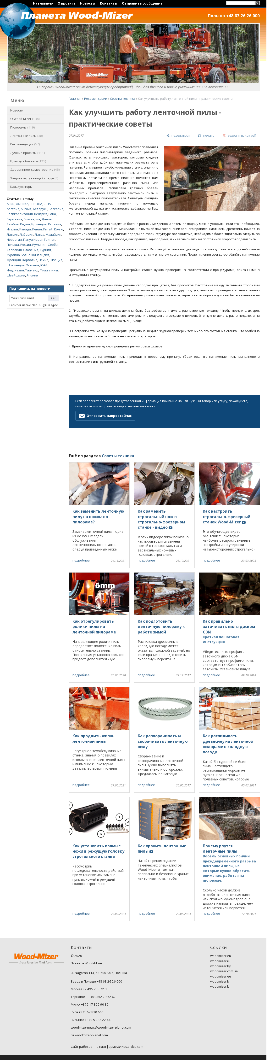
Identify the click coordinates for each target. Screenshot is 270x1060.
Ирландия (39, 224)
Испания (54, 224)
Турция (45, 250)
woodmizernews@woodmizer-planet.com (101, 1027)
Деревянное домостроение (35, 169)
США (47, 204)
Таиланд (31, 270)
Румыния (39, 244)
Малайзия (53, 234)
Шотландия (16, 265)
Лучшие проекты (27, 153)
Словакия (14, 250)
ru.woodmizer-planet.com (89, 1035)
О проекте (66, 3)
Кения (37, 229)
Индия (25, 224)
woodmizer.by (220, 966)
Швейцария (16, 275)
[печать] (206, 136)
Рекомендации (25, 144)
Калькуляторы (21, 186)
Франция (14, 260)
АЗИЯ (11, 204)
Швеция (56, 260)
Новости (87, 3)
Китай (48, 229)
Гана (52, 214)
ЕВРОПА (36, 204)
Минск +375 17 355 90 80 (90, 1004)
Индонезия (15, 270)
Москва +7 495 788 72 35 (90, 989)
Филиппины (49, 270)
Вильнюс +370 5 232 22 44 (90, 1020)
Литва (39, 234)
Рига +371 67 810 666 (87, 1012)
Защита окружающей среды (34, 178)
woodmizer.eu (220, 956)
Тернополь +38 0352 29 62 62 (93, 997)
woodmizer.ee (220, 976)
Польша (13, 244)
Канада (25, 229)
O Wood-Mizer (25, 119)
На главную (43, 3)
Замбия (13, 224)
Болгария (56, 209)
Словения (31, 250)
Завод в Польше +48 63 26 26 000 (96, 981)
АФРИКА (22, 204)
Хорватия (29, 260)
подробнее (81, 560)
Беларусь (40, 209)
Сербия (54, 244)
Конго (58, 229)
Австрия (13, 209)
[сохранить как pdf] (239, 136)
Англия (26, 209)
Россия (25, 244)
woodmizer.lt (219, 986)
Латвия (12, 234)
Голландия (32, 219)
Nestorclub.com (132, 1047)
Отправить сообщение (142, 3)
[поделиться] (178, 136)
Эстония (32, 265)
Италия (12, 229)
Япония (32, 275)
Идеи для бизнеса (28, 161)
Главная (75, 98)
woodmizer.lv (220, 981)
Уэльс (25, 255)
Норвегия (14, 239)
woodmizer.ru (220, 961)
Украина (13, 255)
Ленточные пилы (26, 136)
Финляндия (40, 255)
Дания (47, 219)
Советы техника (122, 98)
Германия (14, 219)
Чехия (43, 260)
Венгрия (40, 214)
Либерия (26, 234)
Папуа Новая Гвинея (39, 239)
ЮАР (44, 265)
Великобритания (20, 214)
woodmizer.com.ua (224, 971)
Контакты (108, 3)
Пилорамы (22, 127)
